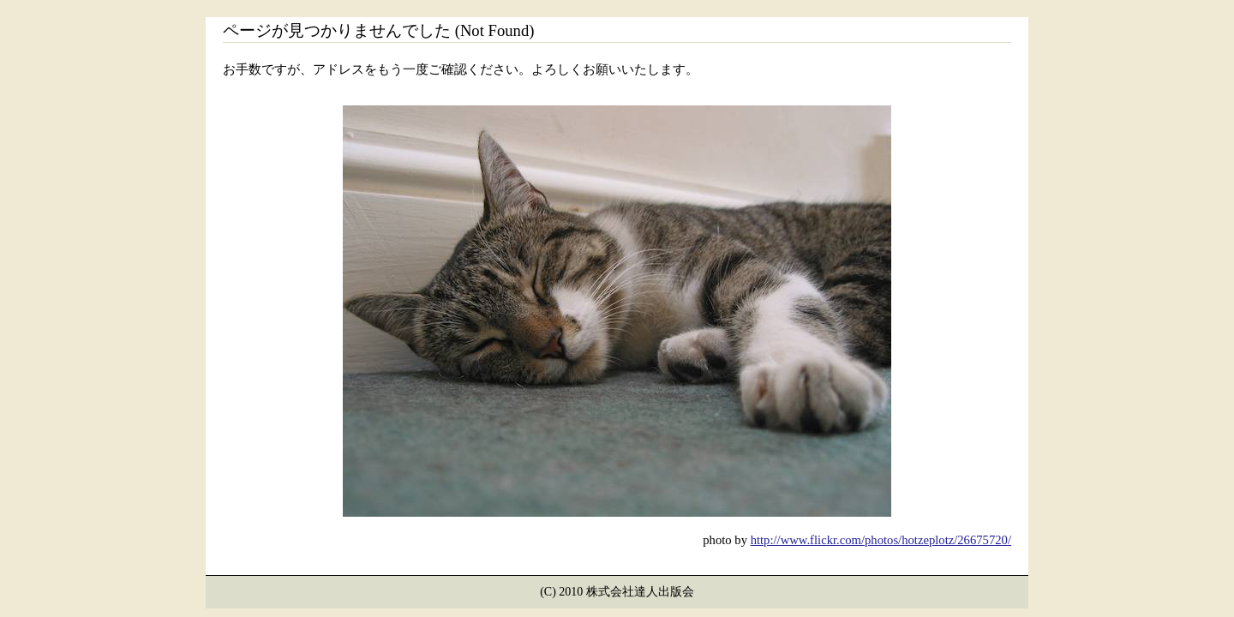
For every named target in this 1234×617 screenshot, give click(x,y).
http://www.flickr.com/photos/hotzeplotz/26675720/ (881, 540)
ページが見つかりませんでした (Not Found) (378, 30)
